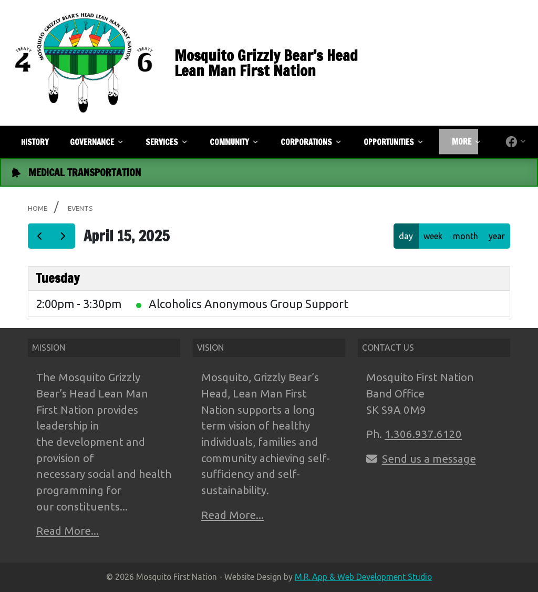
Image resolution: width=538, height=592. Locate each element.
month (465, 236)
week (432, 236)
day (406, 236)
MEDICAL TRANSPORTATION (84, 172)
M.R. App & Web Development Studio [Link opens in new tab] (363, 576)
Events (80, 208)
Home (37, 208)
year (497, 236)
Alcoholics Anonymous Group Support (248, 303)
